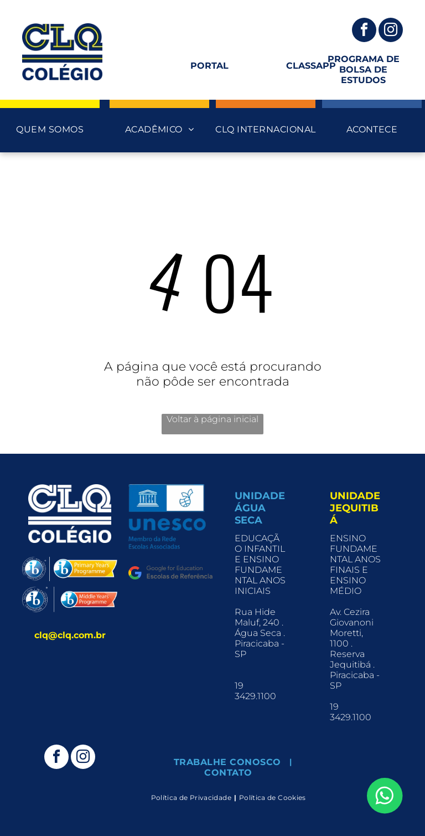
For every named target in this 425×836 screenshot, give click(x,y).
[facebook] (364, 31)
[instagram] (391, 31)
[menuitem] (50, 129)
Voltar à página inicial (212, 419)
